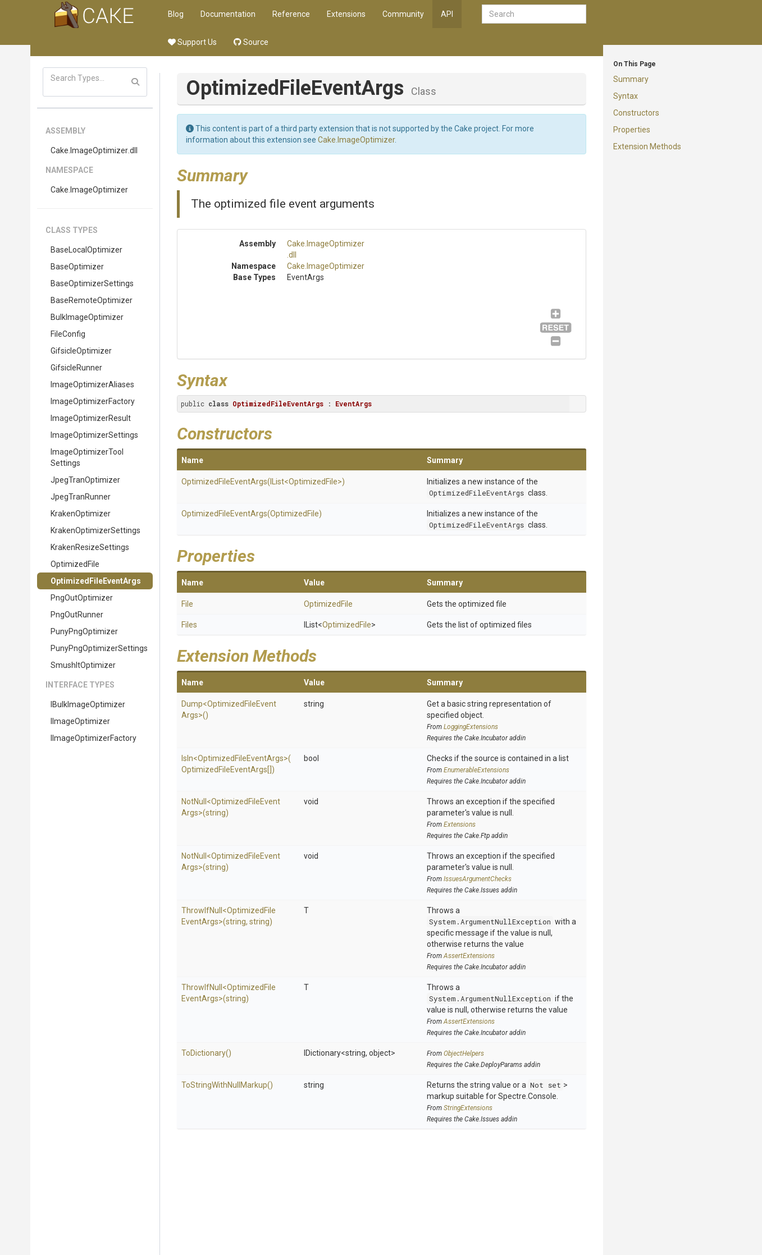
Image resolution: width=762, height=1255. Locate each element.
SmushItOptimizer (83, 665)
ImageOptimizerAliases (92, 384)
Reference (291, 14)
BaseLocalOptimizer (86, 249)
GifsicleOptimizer (81, 350)
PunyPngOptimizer (84, 631)
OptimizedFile (75, 564)
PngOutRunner (77, 614)
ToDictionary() (206, 1052)
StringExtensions (468, 1108)
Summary (631, 79)
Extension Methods (647, 146)
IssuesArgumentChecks (478, 879)
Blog (176, 14)
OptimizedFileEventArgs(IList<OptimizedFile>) (263, 481)
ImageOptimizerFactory (93, 401)
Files (189, 624)
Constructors (636, 112)
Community (403, 14)
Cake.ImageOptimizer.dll (94, 150)
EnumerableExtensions (476, 770)
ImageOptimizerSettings (94, 434)
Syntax (625, 95)
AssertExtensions (469, 956)
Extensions (346, 14)
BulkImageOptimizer (87, 317)
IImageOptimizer (80, 721)
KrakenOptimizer (81, 513)
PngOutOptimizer (82, 597)
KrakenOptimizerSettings (95, 530)
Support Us (192, 42)
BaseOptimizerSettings (92, 283)
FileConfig (68, 333)
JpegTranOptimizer (85, 479)
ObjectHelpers (464, 1053)
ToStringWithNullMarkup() (227, 1084)
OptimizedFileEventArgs (96, 580)
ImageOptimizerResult (91, 418)
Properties (631, 129)
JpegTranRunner (81, 496)
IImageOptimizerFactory (93, 738)
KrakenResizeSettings (90, 547)
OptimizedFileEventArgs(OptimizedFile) (251, 513)
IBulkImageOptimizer (88, 704)
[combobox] (534, 14)
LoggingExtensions (471, 727)
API (447, 14)
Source (251, 42)
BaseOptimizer (77, 266)
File (187, 603)
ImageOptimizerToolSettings (87, 457)
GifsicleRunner (76, 367)
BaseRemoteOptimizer (92, 300)
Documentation (227, 14)
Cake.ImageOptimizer (89, 189)
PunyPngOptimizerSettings (99, 648)
